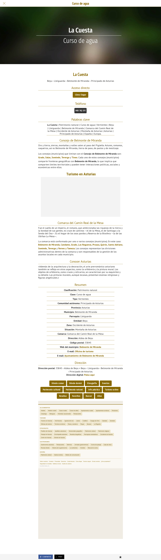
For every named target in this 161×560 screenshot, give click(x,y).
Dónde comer (58, 383)
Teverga (65, 157)
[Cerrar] (4, 3)
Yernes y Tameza (66, 248)
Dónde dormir (75, 383)
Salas (48, 157)
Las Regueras (84, 244)
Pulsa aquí (89, 374)
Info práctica (94, 389)
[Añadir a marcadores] (120, 557)
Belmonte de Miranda (49, 244)
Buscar (89, 396)
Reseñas (63, 396)
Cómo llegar (80, 95)
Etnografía (92, 383)
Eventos (105, 383)
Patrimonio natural (74, 389)
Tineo (74, 157)
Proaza (96, 244)
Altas (99, 396)
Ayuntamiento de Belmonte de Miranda (84, 355)
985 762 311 (80, 110)
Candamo (65, 244)
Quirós (103, 244)
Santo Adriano (115, 244)
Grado (41, 157)
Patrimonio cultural (51, 389)
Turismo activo (111, 389)
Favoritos (76, 396)
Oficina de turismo (84, 351)
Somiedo (56, 157)
